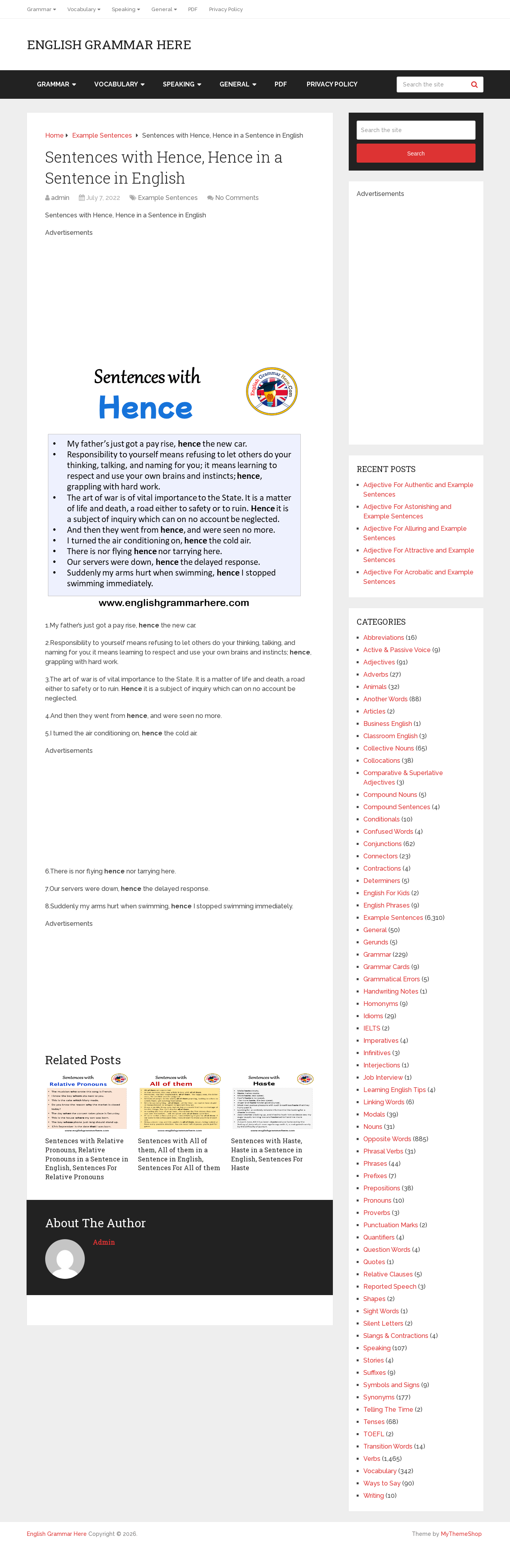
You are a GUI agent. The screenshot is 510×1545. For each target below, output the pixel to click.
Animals (375, 687)
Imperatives (381, 1040)
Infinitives (377, 1053)
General (161, 9)
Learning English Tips (394, 1090)
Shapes (374, 1299)
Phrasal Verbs (383, 1151)
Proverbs (376, 1213)
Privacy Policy (226, 9)
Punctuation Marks (390, 1225)
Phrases (375, 1163)
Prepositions (381, 1188)
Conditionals (381, 819)
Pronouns (377, 1200)
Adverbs (375, 674)
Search (475, 84)
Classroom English (390, 736)
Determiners (381, 881)
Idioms (373, 1016)
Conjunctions (382, 844)
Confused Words (388, 831)
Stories (373, 1360)
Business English (387, 723)
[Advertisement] (179, 293)
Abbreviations (383, 637)
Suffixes (374, 1372)
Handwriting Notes (390, 991)
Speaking (124, 9)
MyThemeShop (461, 1534)
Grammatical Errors (391, 979)
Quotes (374, 1262)
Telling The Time (388, 1409)
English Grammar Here (109, 44)
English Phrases (386, 905)
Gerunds (375, 942)
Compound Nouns (390, 794)
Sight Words (381, 1311)
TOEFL (373, 1434)
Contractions (382, 868)
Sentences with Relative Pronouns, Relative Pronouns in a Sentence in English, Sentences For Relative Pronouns (86, 1158)
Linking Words (384, 1102)
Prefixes (375, 1176)
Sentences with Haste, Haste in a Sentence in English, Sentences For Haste (267, 1153)
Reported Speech (389, 1286)
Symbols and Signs (391, 1385)
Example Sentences (168, 198)
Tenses (374, 1422)
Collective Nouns (388, 748)
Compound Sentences (396, 807)
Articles (374, 711)
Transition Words (388, 1446)
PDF (192, 9)
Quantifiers (379, 1237)
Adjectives (379, 662)
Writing (373, 1495)
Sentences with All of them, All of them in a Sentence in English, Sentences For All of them (179, 1153)
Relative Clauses (388, 1274)
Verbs (371, 1458)
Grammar (39, 9)
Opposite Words (387, 1139)
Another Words (385, 699)
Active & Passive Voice (397, 650)
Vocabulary (81, 9)
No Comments (237, 198)
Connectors (380, 856)
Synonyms (379, 1397)
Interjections (381, 1065)
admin (60, 198)
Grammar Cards (386, 967)
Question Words (387, 1249)
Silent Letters (383, 1323)
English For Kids (386, 893)
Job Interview (383, 1077)
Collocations (381, 760)
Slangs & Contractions (395, 1336)
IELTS (371, 1028)
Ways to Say (382, 1483)
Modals (374, 1114)
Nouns (372, 1126)
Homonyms (380, 1004)
